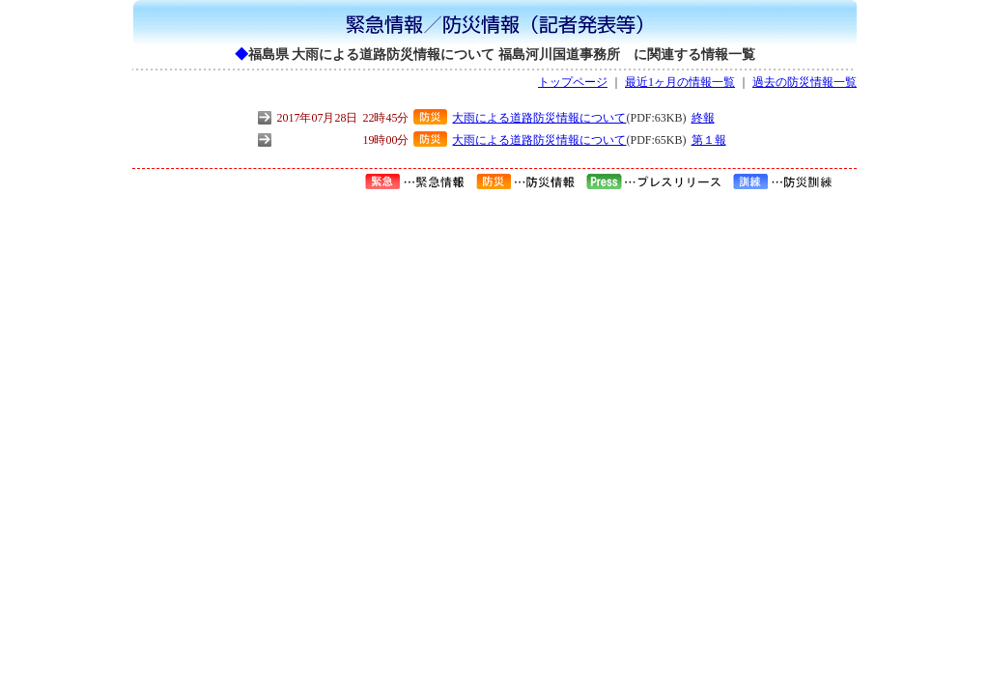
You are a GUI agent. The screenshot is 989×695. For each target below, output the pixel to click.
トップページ (573, 82)
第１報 (709, 140)
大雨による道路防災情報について (539, 118)
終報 (703, 118)
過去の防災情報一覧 (804, 82)
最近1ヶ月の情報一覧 (680, 82)
